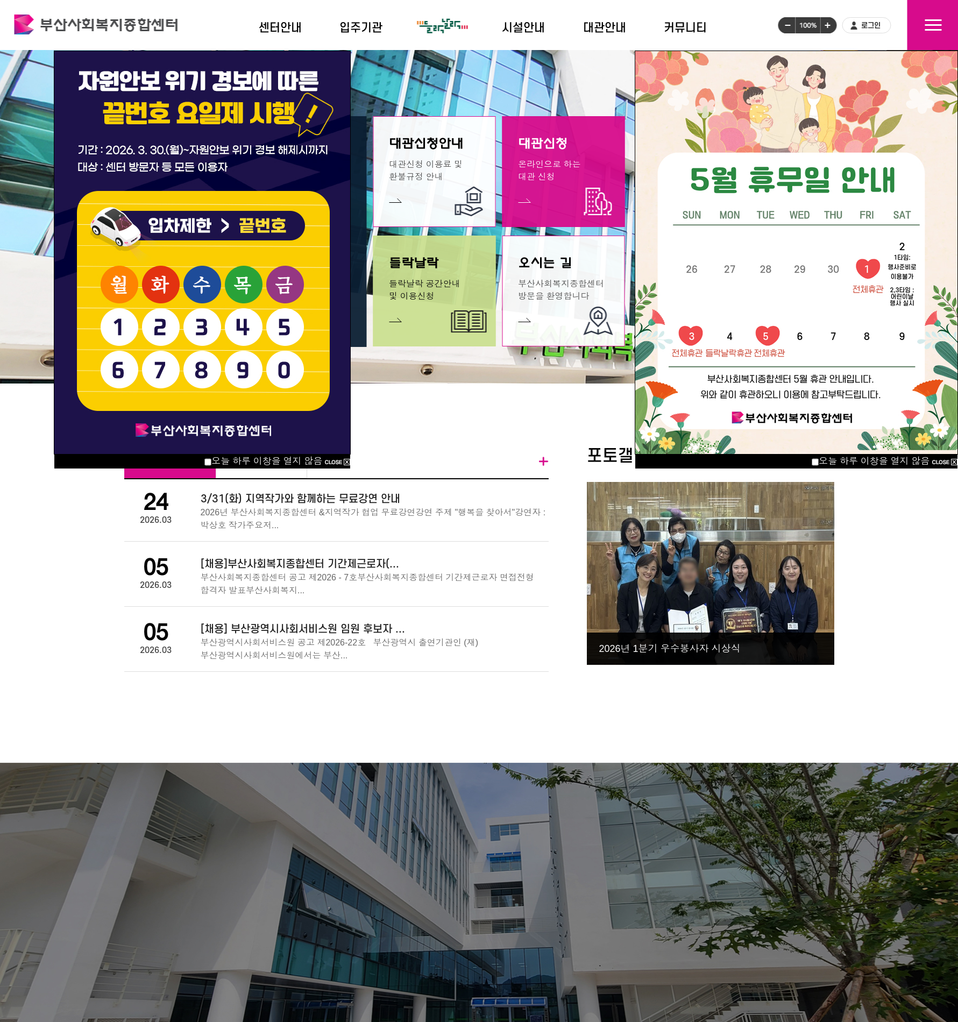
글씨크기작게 (786, 25)
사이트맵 (933, 25)
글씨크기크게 (828, 25)
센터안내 (280, 28)
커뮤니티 (685, 28)
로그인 (871, 26)
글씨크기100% (807, 25)
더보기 (544, 461)
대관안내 (604, 28)
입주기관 (360, 28)
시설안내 (523, 28)
